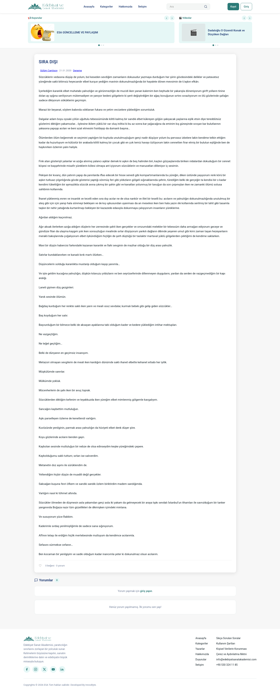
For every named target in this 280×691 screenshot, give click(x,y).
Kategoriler (106, 6)
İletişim (142, 6)
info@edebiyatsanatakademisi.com (236, 659)
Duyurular (200, 659)
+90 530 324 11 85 (227, 664)
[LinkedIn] (62, 669)
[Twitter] (44, 669)
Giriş (246, 6)
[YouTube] (53, 669)
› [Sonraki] (172, 18)
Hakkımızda (125, 6)
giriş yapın (146, 591)
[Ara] (205, 6)
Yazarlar (200, 648)
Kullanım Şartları (225, 643)
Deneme (77, 70)
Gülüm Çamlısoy (48, 70)
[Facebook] (26, 669)
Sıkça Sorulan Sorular (228, 638)
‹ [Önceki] (166, 18)
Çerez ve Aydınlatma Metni (231, 654)
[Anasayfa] (46, 6)
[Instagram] (35, 669)
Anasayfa (88, 6)
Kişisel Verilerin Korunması (231, 648)
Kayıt (233, 6)
